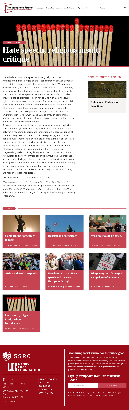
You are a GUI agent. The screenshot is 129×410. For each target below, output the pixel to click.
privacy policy (107, 395)
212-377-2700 (9, 401)
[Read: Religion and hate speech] (64, 223)
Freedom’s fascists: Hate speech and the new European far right (62, 277)
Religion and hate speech (62, 235)
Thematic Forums (53, 8)
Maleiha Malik (56, 287)
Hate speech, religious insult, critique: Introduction (17, 319)
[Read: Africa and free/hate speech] (21, 261)
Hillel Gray (98, 245)
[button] (96, 8)
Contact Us (45, 393)
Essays (40, 8)
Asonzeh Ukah (13, 287)
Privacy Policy (47, 379)
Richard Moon (56, 245)
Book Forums (69, 8)
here (47, 177)
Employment (46, 389)
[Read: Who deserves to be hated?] (107, 223)
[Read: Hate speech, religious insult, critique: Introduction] (21, 302)
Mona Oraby (12, 328)
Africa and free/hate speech (21, 273)
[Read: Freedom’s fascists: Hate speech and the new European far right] (64, 261)
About (102, 8)
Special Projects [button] (87, 8)
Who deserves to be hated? (106, 235)
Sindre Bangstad (14, 245)
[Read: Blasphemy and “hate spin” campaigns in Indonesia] (107, 261)
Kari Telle (98, 287)
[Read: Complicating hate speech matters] (21, 223)
